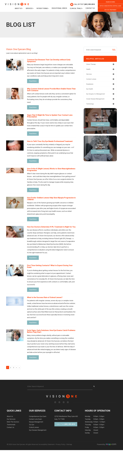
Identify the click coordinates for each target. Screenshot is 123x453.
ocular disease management (96, 100)
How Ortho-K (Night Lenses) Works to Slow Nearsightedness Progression (45, 170)
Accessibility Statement (47, 448)
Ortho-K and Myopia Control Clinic (110, 6)
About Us (10, 420)
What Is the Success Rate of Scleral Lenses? (46, 301)
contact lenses (91, 79)
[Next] (16, 371)
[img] (55, 406)
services (89, 74)
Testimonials (11, 428)
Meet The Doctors (13, 426)
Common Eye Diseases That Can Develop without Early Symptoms (50, 61)
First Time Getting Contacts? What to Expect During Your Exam (51, 270)
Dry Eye (31, 428)
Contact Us (90, 8)
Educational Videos (59, 8)
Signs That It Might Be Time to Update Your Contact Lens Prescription (51, 116)
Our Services (11, 423)
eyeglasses (90, 84)
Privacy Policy (60, 448)
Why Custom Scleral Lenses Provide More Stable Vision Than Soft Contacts (50, 90)
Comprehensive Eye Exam (37, 420)
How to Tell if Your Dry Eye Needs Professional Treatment (51, 142)
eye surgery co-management (96, 95)
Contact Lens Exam (35, 423)
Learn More (100, 125)
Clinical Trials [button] (76, 8)
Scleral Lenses (34, 431)
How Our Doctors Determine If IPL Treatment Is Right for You (51, 229)
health (88, 69)
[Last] (19, 371)
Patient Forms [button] (43, 8)
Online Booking (110, 2)
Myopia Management (36, 426)
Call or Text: (66, 428)
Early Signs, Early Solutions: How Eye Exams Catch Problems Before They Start (48, 335)
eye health (90, 90)
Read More (33, 81)
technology (90, 105)
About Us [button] (19, 8)
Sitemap (69, 448)
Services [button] (30, 8)
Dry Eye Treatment (110, 10)
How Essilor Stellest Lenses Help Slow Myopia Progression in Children (46, 200)
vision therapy (91, 64)
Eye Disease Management (37, 434)
